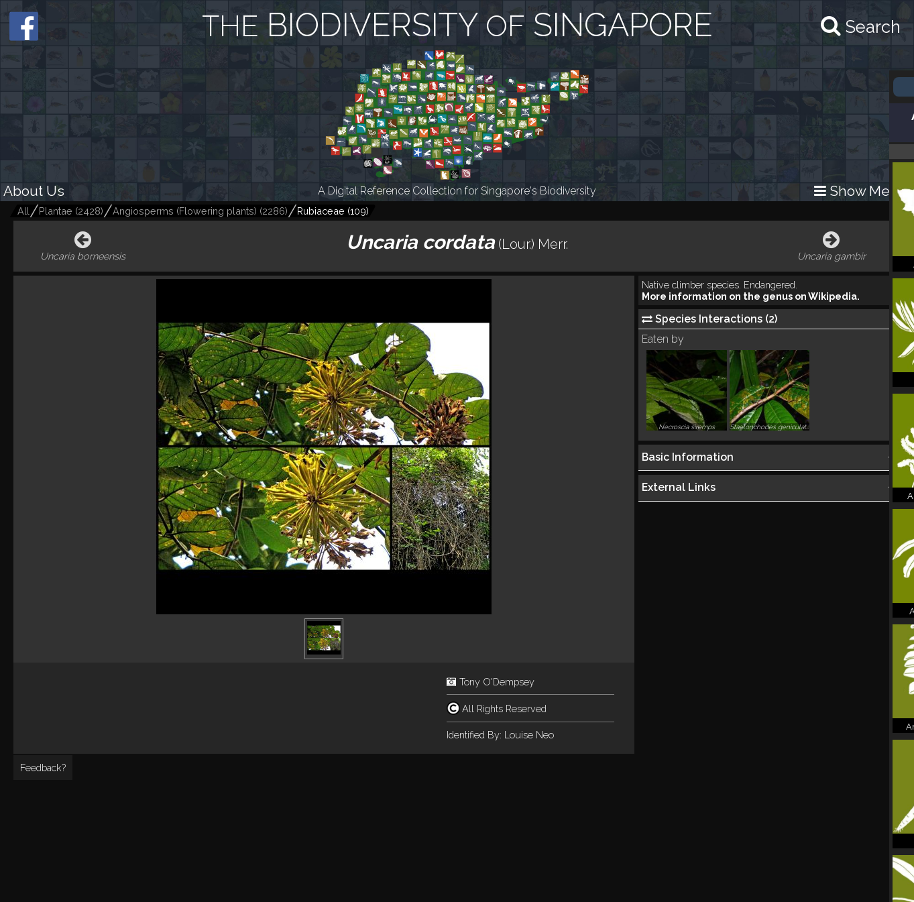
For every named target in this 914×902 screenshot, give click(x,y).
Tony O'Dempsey (496, 681)
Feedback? (43, 767)
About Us (33, 190)
